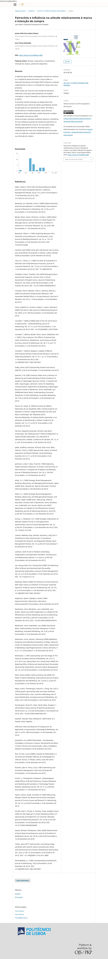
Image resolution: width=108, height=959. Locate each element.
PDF (68, 62)
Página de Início (20, 11)
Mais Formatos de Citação (74, 159)
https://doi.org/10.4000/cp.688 (30, 55)
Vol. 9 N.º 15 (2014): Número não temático (51, 11)
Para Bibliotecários (21, 918)
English (18, 894)
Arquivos (31, 11)
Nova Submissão (23, 880)
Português (19, 897)
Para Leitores (19, 911)
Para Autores (19, 914)
